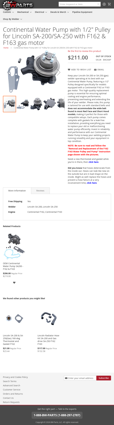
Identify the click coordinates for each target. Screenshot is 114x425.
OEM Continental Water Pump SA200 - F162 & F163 (13, 266)
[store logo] (18, 5)
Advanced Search (11, 385)
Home (5, 48)
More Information (17, 190)
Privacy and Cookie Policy (15, 377)
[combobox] (80, 4)
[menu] (57, 15)
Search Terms (9, 381)
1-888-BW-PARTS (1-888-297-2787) (57, 415)
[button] (9, 72)
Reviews (40, 190)
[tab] (17, 190)
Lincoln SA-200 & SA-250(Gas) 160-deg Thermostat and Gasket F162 (13, 339)
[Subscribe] (103, 378)
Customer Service (11, 389)
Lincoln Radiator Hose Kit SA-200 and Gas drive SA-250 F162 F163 (48, 339)
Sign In (104, 4)
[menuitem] (7, 12)
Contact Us (8, 398)
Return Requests (11, 402)
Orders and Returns (13, 393)
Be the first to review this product (84, 51)
